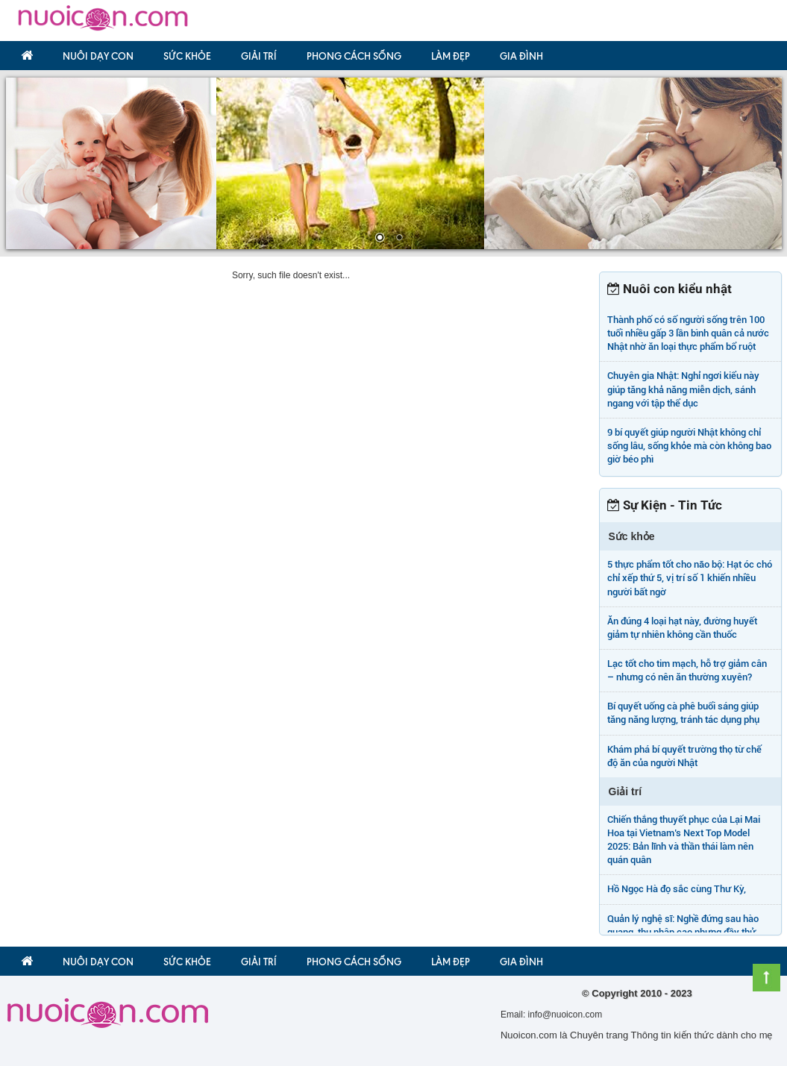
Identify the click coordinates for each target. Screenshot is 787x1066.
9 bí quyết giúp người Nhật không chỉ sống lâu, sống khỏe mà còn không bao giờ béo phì (689, 446)
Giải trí (259, 56)
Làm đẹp (450, 56)
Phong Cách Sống (354, 56)
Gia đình (521, 56)
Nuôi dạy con (98, 56)
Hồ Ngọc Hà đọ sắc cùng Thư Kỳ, (676, 888)
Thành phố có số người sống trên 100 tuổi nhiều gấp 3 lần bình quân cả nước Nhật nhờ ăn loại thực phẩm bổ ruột (688, 333)
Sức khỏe (187, 56)
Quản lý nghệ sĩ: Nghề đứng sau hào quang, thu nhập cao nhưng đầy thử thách (683, 932)
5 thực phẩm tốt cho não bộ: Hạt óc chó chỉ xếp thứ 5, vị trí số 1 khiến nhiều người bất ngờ (689, 578)
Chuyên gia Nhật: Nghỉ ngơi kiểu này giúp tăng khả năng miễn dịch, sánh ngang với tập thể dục (683, 389)
